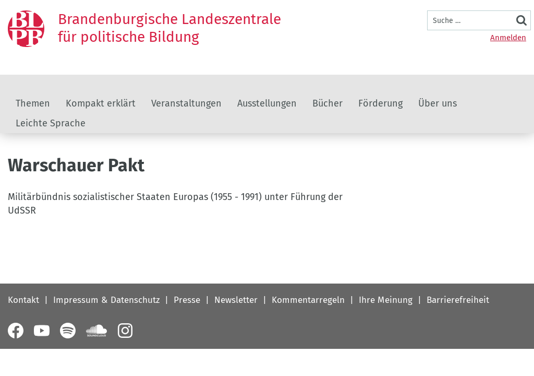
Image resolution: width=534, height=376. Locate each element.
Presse (187, 300)
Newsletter (236, 300)
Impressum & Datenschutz (106, 300)
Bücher (327, 103)
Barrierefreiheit (458, 300)
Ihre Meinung (385, 300)
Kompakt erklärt (101, 103)
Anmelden (508, 37)
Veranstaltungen (186, 103)
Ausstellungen (267, 103)
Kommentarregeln (308, 300)
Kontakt (23, 300)
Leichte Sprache (51, 123)
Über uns (437, 103)
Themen (33, 103)
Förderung (380, 103)
